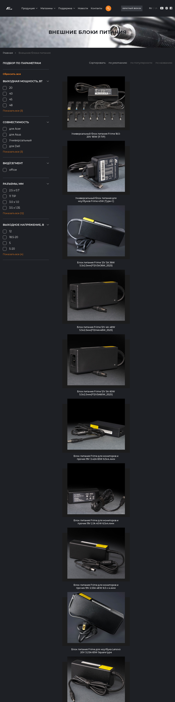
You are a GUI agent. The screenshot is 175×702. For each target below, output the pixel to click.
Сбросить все (12, 73)
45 (10, 99)
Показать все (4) (13, 254)
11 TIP (12, 196)
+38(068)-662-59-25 (14, 642)
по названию (163, 62)
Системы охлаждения (79, 648)
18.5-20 (13, 237)
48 (11, 105)
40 (11, 93)
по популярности (141, 62)
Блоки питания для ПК (80, 644)
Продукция (35, 8)
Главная (8, 52)
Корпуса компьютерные (80, 636)
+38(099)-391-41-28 (14, 646)
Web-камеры (73, 689)
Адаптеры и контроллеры (81, 693)
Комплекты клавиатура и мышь (85, 664)
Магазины (53, 8)
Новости (90, 8)
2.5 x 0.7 (14, 190)
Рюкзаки (70, 656)
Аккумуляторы (74, 652)
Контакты (103, 8)
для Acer (15, 128)
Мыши (69, 660)
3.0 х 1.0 (14, 202)
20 (10, 87)
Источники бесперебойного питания (89, 668)
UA (156, 8)
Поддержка (72, 8)
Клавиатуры (72, 640)
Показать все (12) (13, 213)
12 (10, 231)
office (13, 169)
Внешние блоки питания (81, 677)
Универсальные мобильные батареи (88, 685)
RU (150, 8)
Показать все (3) (13, 110)
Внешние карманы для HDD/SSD (86, 681)
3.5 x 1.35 (14, 207)
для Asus (15, 134)
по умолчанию (118, 62)
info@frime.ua (12, 651)
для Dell (14, 146)
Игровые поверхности (79, 672)
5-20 (12, 248)
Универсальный (20, 140)
